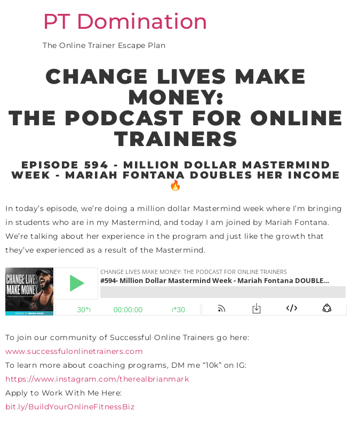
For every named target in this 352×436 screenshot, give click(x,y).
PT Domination (125, 21)
